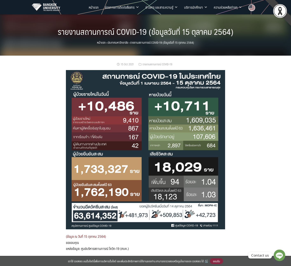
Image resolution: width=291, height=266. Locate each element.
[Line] (279, 255)
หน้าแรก (94, 7)
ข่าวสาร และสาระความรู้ (161, 7)
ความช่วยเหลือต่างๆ (228, 7)
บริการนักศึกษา (196, 7)
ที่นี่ (206, 261)
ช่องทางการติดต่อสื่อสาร (122, 7)
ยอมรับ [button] (216, 261)
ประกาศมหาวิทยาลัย (118, 42)
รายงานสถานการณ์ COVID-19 (157, 64)
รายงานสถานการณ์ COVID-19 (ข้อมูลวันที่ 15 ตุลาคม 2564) (145, 31)
